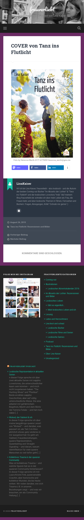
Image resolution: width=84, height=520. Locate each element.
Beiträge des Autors (18, 211)
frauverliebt (42, 9)
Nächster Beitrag (18, 239)
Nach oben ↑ (74, 514)
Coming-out (52, 279)
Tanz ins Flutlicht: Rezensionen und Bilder (30, 227)
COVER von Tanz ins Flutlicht (37, 49)
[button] (20, 168)
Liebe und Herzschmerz (57, 322)
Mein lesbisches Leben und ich (63, 312)
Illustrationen (52, 284)
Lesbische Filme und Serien (61, 335)
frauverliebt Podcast (23, 369)
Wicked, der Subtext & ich (21, 420)
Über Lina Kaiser (54, 356)
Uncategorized (53, 361)
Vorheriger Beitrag (19, 235)
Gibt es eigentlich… (57, 308)
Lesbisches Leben (54, 304)
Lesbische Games (56, 340)
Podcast (50, 344)
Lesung (49, 317)
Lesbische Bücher (56, 331)
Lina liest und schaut (56, 326)
